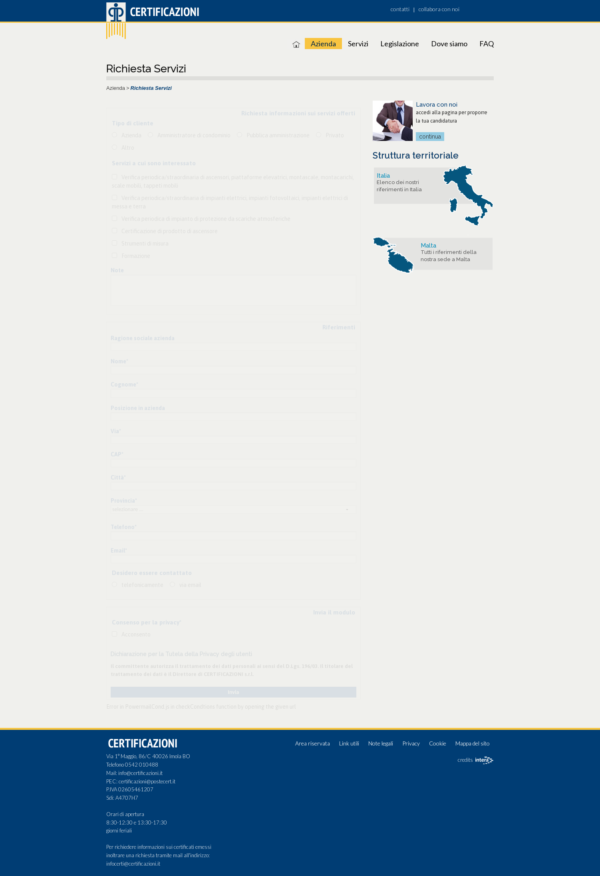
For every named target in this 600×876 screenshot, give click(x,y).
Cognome (124, 384)
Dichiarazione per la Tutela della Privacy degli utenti (181, 654)
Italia (383, 175)
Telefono (124, 527)
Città (118, 477)
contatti (400, 9)
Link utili (349, 743)
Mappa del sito (472, 743)
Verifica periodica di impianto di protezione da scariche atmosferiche (205, 219)
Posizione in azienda (138, 408)
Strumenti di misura (145, 243)
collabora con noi (439, 9)
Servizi (358, 43)
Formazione (135, 256)
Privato (335, 135)
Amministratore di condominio (193, 135)
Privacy (411, 743)
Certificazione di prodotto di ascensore (169, 231)
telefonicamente (142, 585)
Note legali (380, 743)
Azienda (323, 43)
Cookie (437, 743)
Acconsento (136, 634)
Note (117, 270)
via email (190, 585)
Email (119, 550)
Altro (127, 148)
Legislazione (399, 43)
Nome (119, 361)
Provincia (124, 500)
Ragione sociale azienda (143, 338)
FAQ (486, 43)
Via (116, 431)
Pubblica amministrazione (278, 135)
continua (430, 136)
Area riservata (312, 743)
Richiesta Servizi (151, 88)
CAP (117, 454)
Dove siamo (449, 43)
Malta (428, 245)
